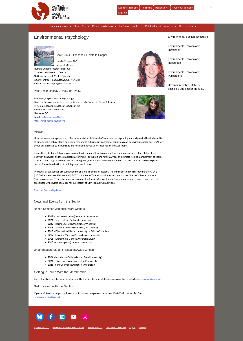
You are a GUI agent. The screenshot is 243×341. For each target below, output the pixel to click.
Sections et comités (129, 25)
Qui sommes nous (58, 25)
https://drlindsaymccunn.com (49, 120)
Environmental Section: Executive (188, 36)
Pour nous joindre (182, 7)
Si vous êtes (80, 25)
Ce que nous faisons (102, 25)
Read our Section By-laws (47, 190)
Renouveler (162, 7)
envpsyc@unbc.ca (151, 278)
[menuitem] (122, 12)
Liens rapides (186, 25)
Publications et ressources (159, 25)
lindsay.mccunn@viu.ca (53, 116)
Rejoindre (146, 7)
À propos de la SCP (41, 327)
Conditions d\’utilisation (116, 327)
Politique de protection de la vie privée (68, 327)
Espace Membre (128, 7)
